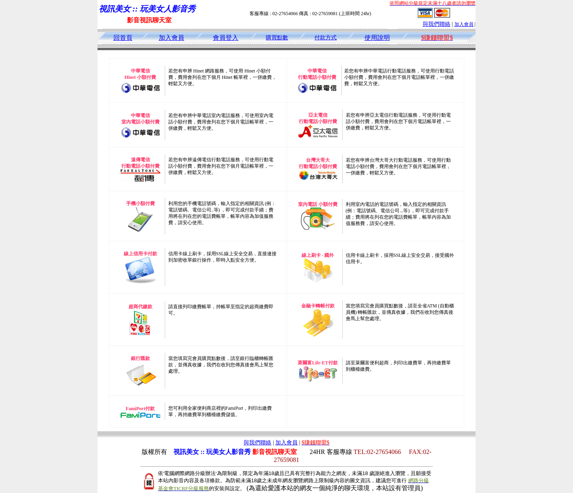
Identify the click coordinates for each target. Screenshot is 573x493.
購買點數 (277, 38)
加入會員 (464, 24)
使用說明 (377, 37)
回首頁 (123, 37)
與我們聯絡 (436, 24)
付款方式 (325, 38)
